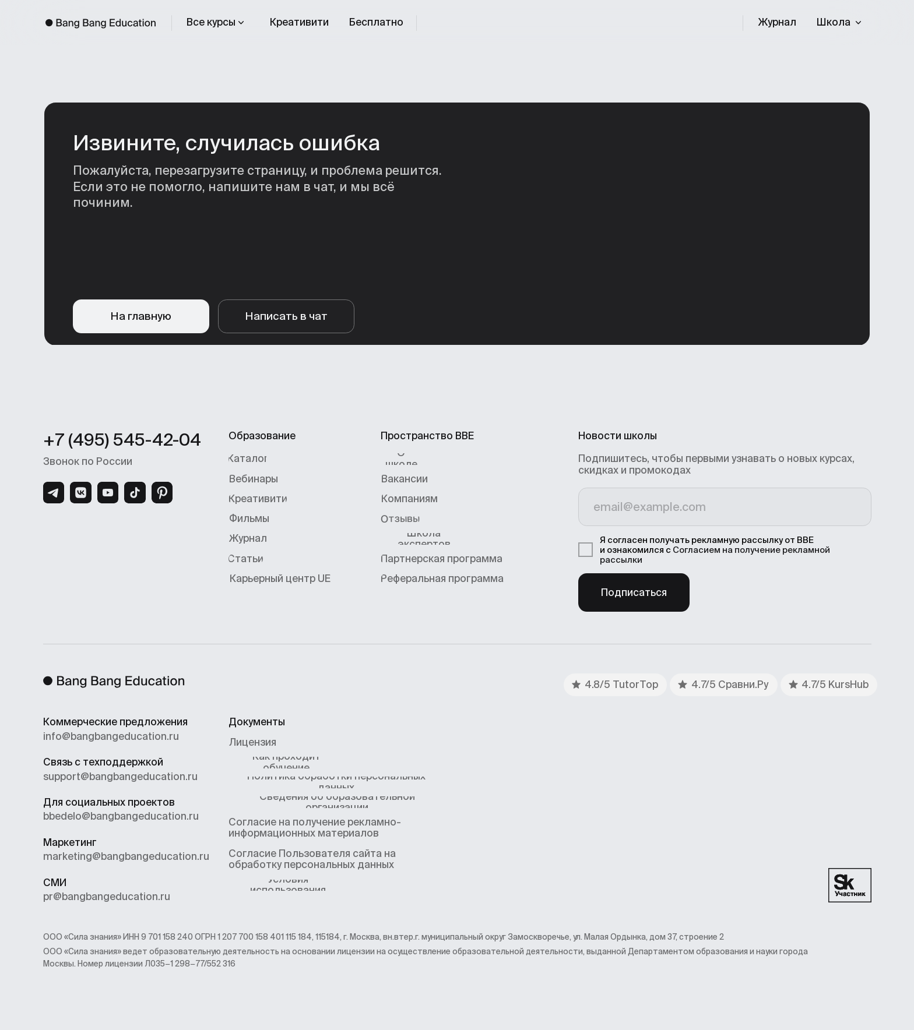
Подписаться (634, 592)
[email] (724, 507)
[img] (54, 492)
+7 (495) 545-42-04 (122, 440)
